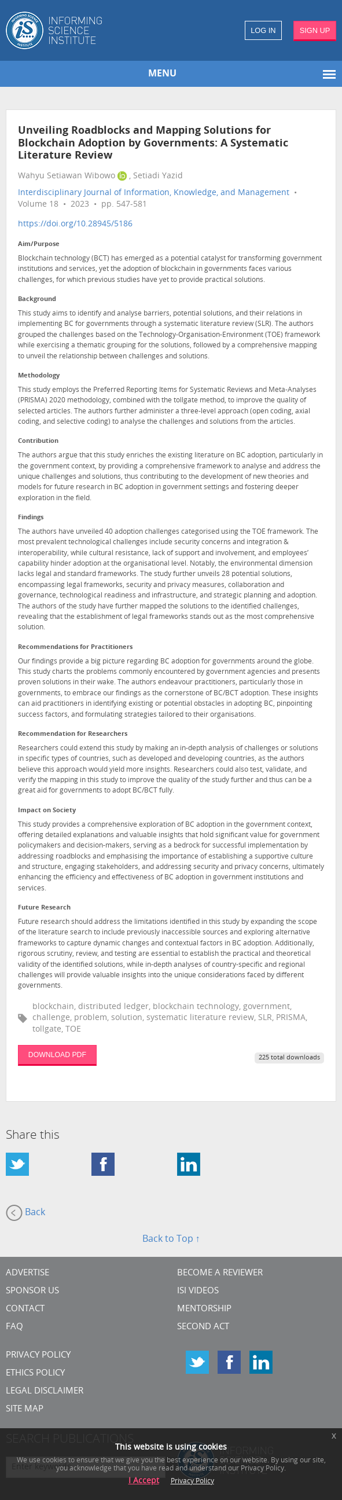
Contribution (38, 441)
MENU (162, 74)
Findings (30, 518)
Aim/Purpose (39, 244)
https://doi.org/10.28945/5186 (75, 224)
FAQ (14, 1327)
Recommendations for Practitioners (75, 647)
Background (37, 299)
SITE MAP (24, 1409)
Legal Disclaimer (44, 1391)
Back (25, 1213)
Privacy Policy (38, 1355)
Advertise (27, 1273)
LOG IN (263, 30)
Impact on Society (47, 811)
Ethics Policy (35, 1373)
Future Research (44, 908)
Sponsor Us (32, 1291)
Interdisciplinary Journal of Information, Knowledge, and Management (153, 193)
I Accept (143, 1481)
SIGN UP (315, 30)
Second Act (203, 1327)
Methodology (39, 376)
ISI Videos (198, 1291)
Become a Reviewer (220, 1273)
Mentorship (204, 1309)
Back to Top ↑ (171, 1239)
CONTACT (25, 1309)
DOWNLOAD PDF (57, 1055)
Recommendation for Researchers (72, 734)
